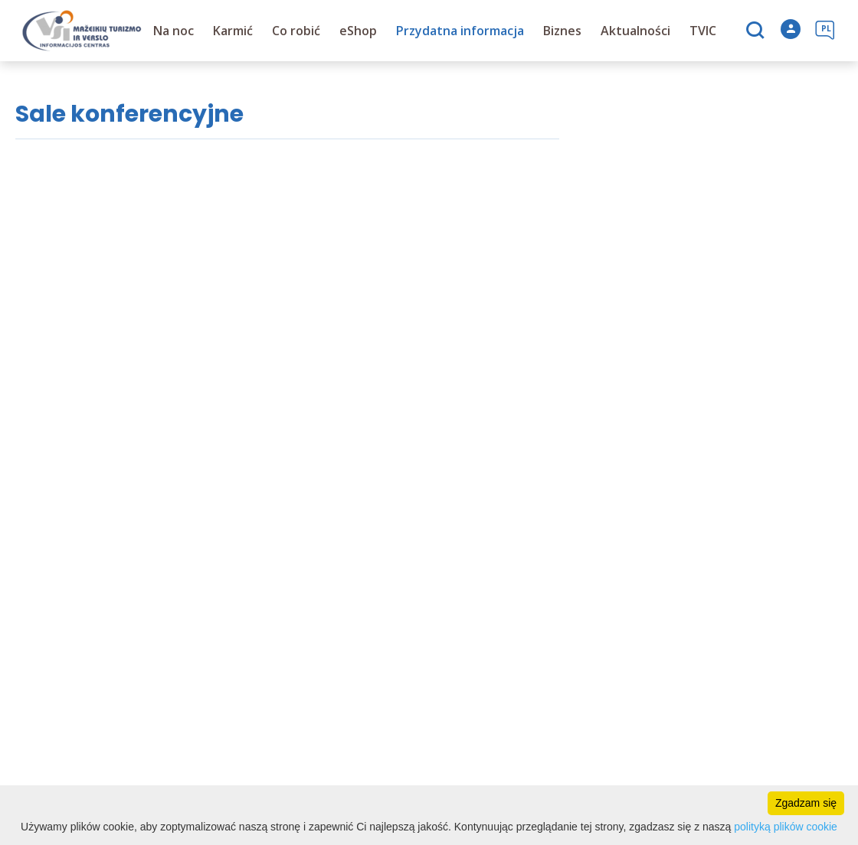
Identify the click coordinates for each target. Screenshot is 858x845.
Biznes (563, 30)
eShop (359, 30)
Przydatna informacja (461, 30)
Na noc (174, 30)
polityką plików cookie (785, 827)
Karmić (234, 30)
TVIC (703, 30)
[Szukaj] (757, 31)
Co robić (297, 30)
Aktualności (636, 30)
